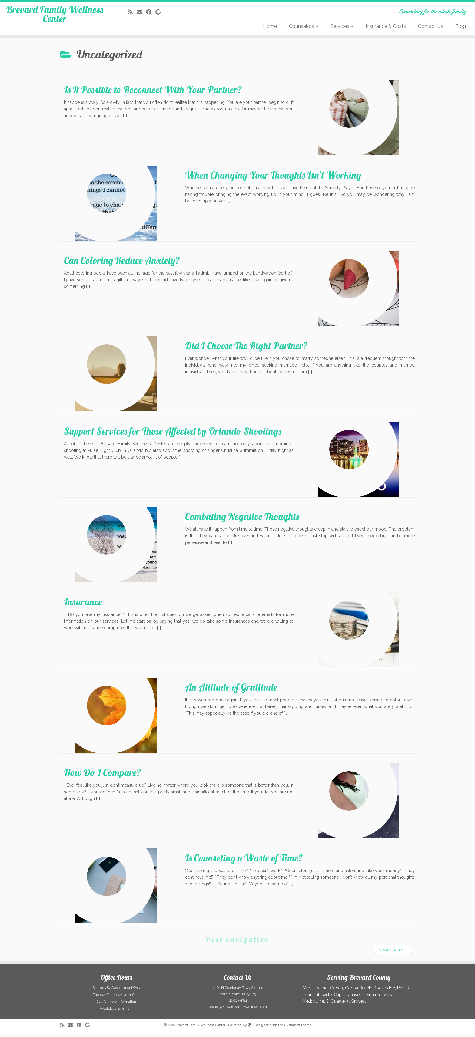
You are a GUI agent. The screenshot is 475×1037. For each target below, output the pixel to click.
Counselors (303, 26)
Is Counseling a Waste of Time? (244, 860)
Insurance (83, 604)
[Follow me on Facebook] (150, 12)
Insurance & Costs (386, 26)
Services (342, 26)
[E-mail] (141, 12)
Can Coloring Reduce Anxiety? (122, 263)
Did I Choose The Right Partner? (246, 348)
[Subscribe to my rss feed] (132, 12)
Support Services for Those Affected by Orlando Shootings (172, 434)
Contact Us (430, 26)
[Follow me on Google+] (159, 12)
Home (270, 26)
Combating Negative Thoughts (242, 519)
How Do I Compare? (102, 775)
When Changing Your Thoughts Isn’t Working (273, 178)
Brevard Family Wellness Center (54, 19)
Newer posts (393, 952)
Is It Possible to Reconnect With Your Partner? (153, 92)
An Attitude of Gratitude (231, 690)
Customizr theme (297, 1028)
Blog (460, 26)
